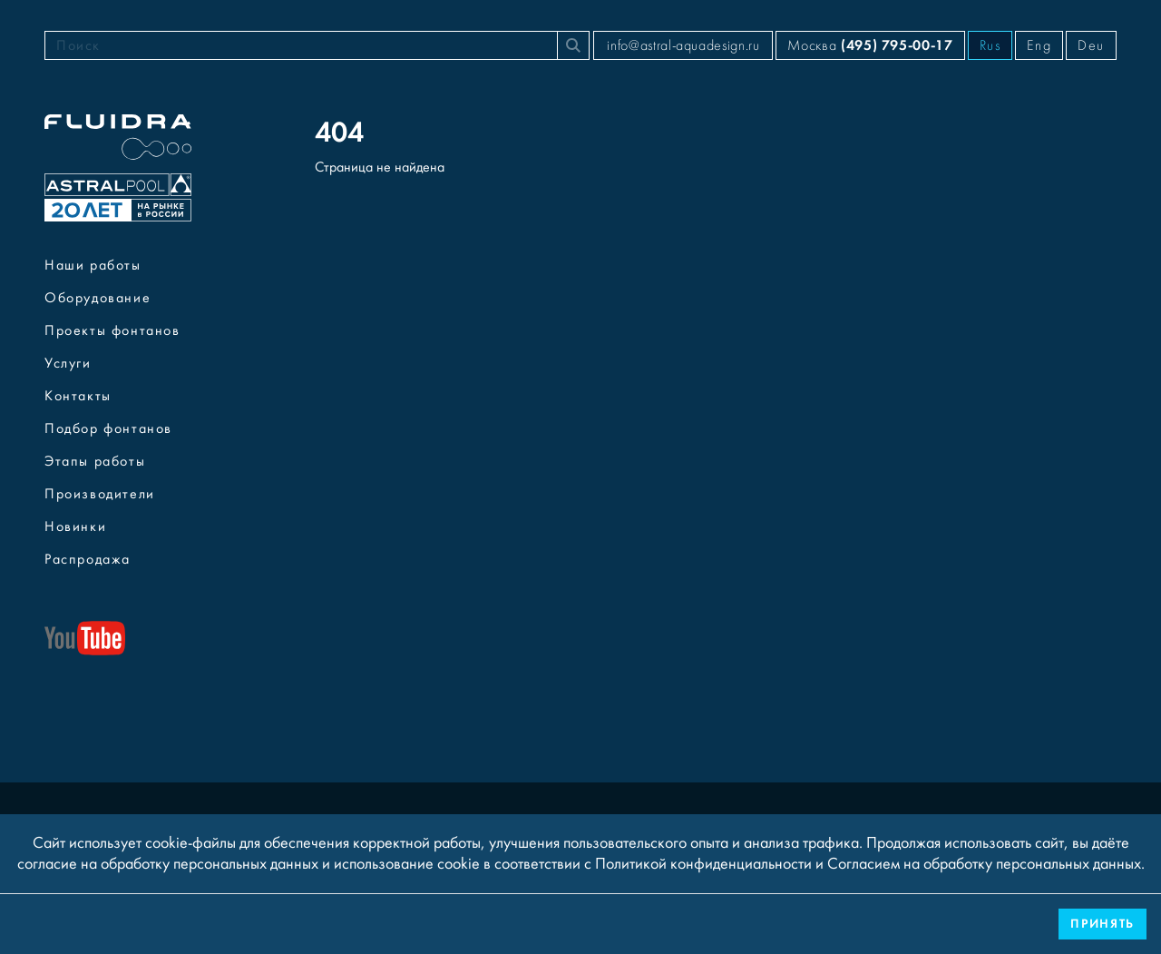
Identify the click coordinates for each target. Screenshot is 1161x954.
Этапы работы (94, 461)
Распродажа (87, 559)
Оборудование (97, 298)
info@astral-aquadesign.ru (683, 45)
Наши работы (92, 265)
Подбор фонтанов (108, 428)
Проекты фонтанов (112, 330)
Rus (990, 45)
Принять (1102, 923)
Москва (869, 45)
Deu (1091, 45)
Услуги (68, 363)
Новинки (75, 526)
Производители (99, 494)
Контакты (78, 396)
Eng (1039, 45)
